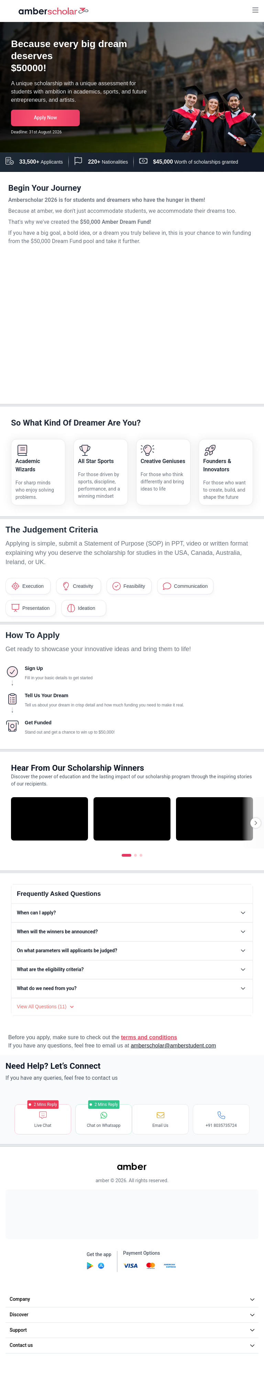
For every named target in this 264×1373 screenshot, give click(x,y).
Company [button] (133, 1299)
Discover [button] (133, 1314)
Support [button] (133, 1330)
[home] (54, 11)
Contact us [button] (133, 1345)
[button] (255, 10)
